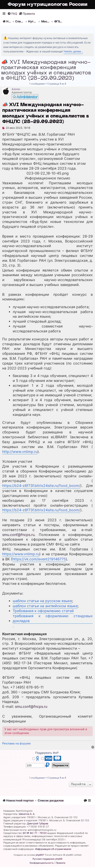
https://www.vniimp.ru (20, 554)
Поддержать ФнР (47, 752)
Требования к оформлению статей (43, 611)
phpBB (39, 854)
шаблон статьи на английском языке (45, 606)
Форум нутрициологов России (47, 4)
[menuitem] (12, 13)
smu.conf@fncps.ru (18, 535)
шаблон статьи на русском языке (42, 601)
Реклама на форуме (16, 743)
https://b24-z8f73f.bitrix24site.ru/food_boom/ (41, 486)
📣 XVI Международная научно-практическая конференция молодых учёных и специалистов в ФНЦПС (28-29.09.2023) (46, 70)
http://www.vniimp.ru (19, 452)
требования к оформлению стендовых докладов (53, 618)
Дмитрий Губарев (37, 823)
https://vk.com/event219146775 (39, 559)
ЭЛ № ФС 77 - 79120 (35, 833)
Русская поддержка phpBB (47, 858)
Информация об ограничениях (53, 849)
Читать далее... (73, 51)
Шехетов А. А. (27, 813)
